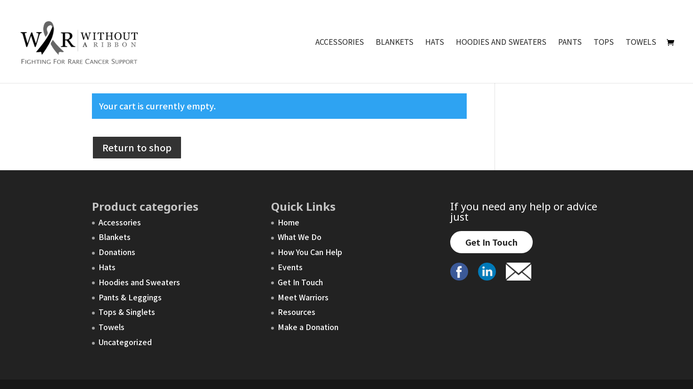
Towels (641, 42)
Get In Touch (300, 282)
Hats (434, 42)
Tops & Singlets (127, 311)
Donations (117, 251)
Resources (296, 311)
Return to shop (137, 147)
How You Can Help (310, 251)
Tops (604, 42)
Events (290, 267)
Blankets (394, 42)
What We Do (300, 236)
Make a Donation (308, 326)
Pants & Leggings (130, 297)
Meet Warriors (303, 297)
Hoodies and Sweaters (501, 42)
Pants (570, 42)
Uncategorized (125, 342)
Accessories (339, 42)
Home (288, 222)
